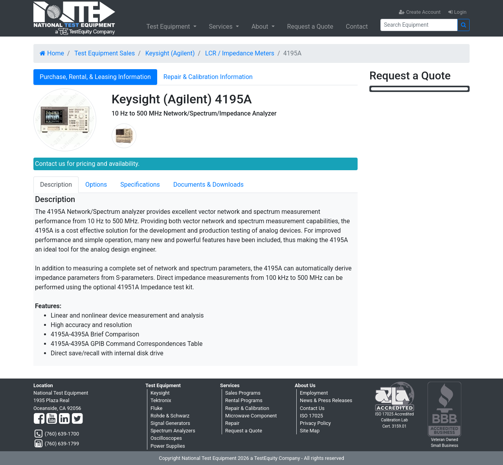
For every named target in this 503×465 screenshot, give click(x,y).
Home (52, 53)
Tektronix (161, 400)
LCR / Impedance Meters (239, 53)
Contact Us (312, 408)
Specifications (140, 184)
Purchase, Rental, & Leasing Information (95, 77)
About (261, 26)
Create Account (420, 12)
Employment (314, 393)
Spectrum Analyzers (173, 431)
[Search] (418, 25)
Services (221, 26)
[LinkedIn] (64, 419)
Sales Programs (243, 393)
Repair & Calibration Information (208, 77)
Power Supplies (168, 446)
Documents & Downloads (208, 184)
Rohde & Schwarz (170, 416)
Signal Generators (170, 423)
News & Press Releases (326, 400)
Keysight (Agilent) (170, 53)
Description (56, 184)
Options (96, 184)
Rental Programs (244, 400)
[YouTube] (51, 419)
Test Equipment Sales (104, 53)
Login (457, 12)
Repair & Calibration (247, 408)
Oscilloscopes (166, 438)
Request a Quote (310, 26)
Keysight (160, 393)
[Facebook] (39, 419)
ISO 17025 (311, 416)
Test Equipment (168, 26)
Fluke (156, 408)
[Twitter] (77, 419)
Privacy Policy (315, 423)
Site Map (309, 431)
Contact (357, 26)
